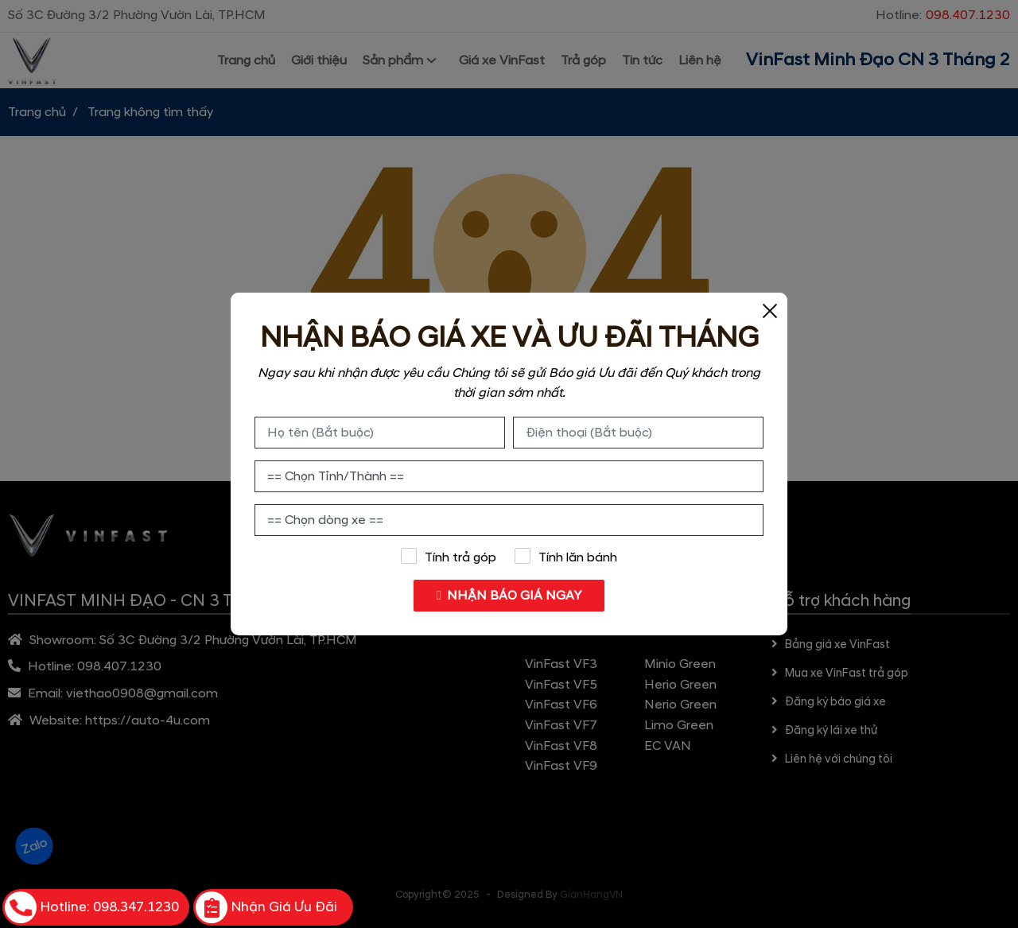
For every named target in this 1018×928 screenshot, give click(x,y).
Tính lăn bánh (566, 556)
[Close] (769, 310)
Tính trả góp (448, 556)
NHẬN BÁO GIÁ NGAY (509, 596)
